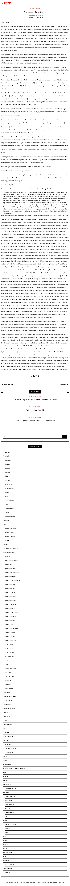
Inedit (5, 772)
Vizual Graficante (24, 882)
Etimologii (6, 732)
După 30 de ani (9, 864)
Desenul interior (10, 656)
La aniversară (9, 752)
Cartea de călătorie (10, 576)
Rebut (6, 816)
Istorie (5, 780)
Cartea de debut (10, 588)
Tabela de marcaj (10, 516)
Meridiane (6, 792)
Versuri (7, 832)
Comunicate (6, 692)
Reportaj (5, 844)
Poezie (5, 820)
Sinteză (5, 856)
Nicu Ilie (15, 882)
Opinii (6, 496)
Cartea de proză (9, 624)
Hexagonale (8, 800)
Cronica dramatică (10, 528)
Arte (4, 524)
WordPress (61, 882)
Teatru (7, 540)
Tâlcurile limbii (7, 868)
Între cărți (8, 672)
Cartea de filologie (10, 596)
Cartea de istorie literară (12, 612)
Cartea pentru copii (10, 640)
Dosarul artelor (7, 724)
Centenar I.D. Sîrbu (10, 748)
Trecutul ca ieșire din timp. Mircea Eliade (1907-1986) (35, 399)
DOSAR (5, 720)
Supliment (6, 860)
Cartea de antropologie (12, 572)
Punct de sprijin (9, 676)
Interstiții (7, 480)
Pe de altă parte (9, 500)
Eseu (4, 728)
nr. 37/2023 (40, 17)
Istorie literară (35, 8)
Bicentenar (8, 744)
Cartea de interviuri (11, 604)
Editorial (7, 476)
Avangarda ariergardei (11, 560)
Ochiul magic (7, 808)
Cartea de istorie (10, 608)
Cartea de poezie (10, 620)
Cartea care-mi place (11, 568)
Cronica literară (9, 652)
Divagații (7, 472)
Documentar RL (7, 716)
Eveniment (6, 740)
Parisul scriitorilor (10, 804)
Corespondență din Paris (12, 796)
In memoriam (7, 764)
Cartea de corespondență (12, 580)
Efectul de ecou (9, 812)
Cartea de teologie (10, 636)
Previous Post (8, 385)
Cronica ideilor (9, 648)
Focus (6, 664)
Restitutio (8, 680)
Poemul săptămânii (10, 824)
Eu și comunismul (8, 736)
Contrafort (8, 464)
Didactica (7, 468)
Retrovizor (8, 684)
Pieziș (6, 504)
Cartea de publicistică (11, 628)
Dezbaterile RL (7, 704)
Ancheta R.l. (6, 520)
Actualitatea (6, 456)
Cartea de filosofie (10, 600)
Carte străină (9, 564)
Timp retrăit (6, 872)
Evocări (5, 756)
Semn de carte (9, 688)
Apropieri (8, 556)
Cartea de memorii (10, 616)
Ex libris (7, 660)
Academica (6, 452)
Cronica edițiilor (9, 644)
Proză (4, 836)
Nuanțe (7, 492)
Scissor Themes (40, 882)
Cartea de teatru (10, 632)
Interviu (5, 776)
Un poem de (8, 828)
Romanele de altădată (11, 788)
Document (6, 712)
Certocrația (8, 460)
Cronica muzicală (10, 536)
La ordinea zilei (9, 488)
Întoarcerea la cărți (10, 668)
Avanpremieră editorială (10, 548)
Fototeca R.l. (7, 760)
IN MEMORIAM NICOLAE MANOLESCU (14, 768)
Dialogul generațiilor (9, 708)
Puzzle (7, 512)
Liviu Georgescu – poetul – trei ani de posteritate (35, 420)
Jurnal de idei (9, 484)
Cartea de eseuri (10, 592)
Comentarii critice (8, 552)
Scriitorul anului (7, 852)
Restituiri (5, 848)
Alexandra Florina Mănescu (35, 15)
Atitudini (5, 544)
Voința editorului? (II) (35, 410)
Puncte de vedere (10, 508)
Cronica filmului (9, 532)
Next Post (63, 385)
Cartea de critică (10, 584)
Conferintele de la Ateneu (10, 696)
